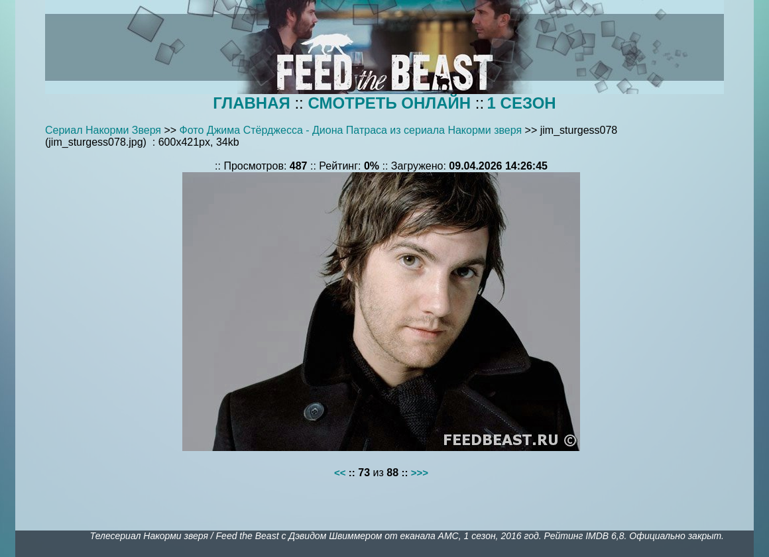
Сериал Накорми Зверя (103, 130)
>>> (419, 472)
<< (340, 472)
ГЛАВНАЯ (251, 103)
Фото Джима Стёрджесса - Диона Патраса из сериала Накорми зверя (351, 130)
